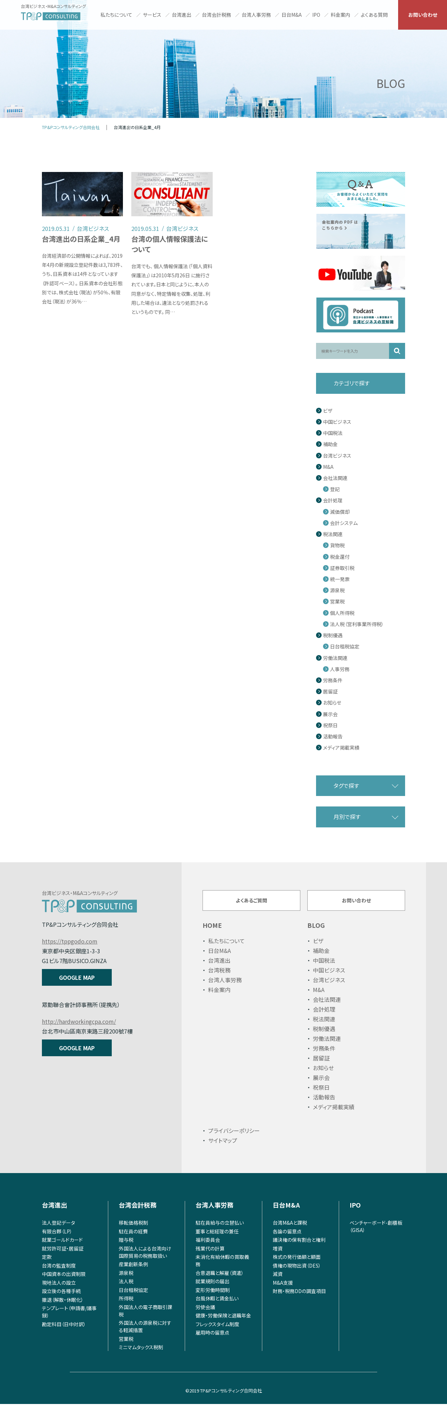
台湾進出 (181, 14)
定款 (47, 1264)
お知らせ (332, 703)
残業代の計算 (210, 1256)
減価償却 (340, 512)
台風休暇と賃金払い (217, 1306)
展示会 (330, 714)
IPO (316, 14)
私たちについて (116, 14)
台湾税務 (219, 978)
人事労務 (340, 669)
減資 (278, 1281)
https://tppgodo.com (69, 941)
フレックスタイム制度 (217, 1331)
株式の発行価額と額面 (297, 1264)
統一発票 (340, 579)
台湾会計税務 (216, 14)
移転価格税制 (133, 1230)
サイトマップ (222, 1148)
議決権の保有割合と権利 (299, 1247)
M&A (328, 467)
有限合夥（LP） (57, 1239)
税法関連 (333, 534)
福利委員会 (208, 1247)
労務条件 (333, 680)
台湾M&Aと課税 (290, 1230)
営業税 (337, 601)
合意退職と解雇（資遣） (220, 1280)
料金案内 (340, 14)
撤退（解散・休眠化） (62, 1307)
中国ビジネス (337, 422)
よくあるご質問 (252, 904)
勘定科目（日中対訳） (64, 1331)
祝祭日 (330, 725)
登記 (335, 489)
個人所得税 (342, 613)
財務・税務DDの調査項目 (299, 1298)
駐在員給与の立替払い (220, 1230)
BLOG (316, 933)
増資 (278, 1256)
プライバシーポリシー (234, 1138)
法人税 (126, 1289)
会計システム (344, 523)
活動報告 (333, 736)
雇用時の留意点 (212, 1340)
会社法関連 (335, 478)
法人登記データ (58, 1230)
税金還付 (340, 557)
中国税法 (333, 433)
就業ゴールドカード (62, 1247)
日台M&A (291, 14)
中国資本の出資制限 (64, 1281)
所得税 (126, 1306)
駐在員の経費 (133, 1239)
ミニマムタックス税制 (141, 1355)
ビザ (327, 411)
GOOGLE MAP (77, 977)
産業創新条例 (133, 1272)
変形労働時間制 (213, 1297)
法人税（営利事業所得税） (357, 624)
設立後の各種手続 (61, 1298)
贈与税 (126, 1247)
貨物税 (337, 545)
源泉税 (337, 590)
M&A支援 (283, 1290)
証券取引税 (342, 568)
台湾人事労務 (256, 14)
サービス (152, 14)
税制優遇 (333, 635)
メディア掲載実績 (341, 748)
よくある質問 (374, 14)
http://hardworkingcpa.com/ (79, 1021)
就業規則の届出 (212, 1289)
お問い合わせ (422, 14)
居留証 (330, 691)
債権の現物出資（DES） (297, 1273)
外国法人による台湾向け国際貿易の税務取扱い (145, 1260)
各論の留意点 (287, 1239)
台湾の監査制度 (59, 1273)
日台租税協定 (344, 646)
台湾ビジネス (337, 456)
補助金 (330, 444)
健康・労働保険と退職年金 (223, 1323)
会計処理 (333, 500)
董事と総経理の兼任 (217, 1239)
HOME (212, 933)
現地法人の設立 (59, 1290)
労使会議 (205, 1314)
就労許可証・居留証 (62, 1256)
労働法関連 (335, 658)
